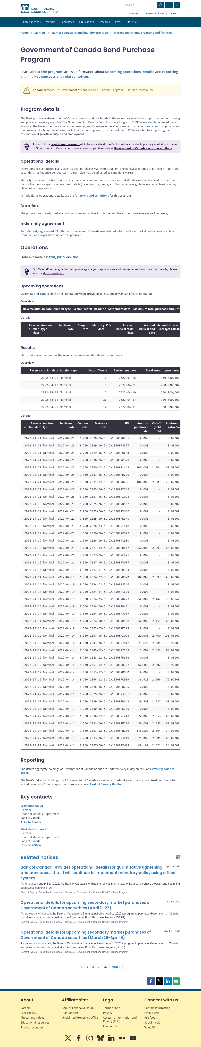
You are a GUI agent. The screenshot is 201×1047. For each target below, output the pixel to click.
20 (105, 967)
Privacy (107, 1013)
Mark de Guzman (32, 829)
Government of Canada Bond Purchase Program (102, 892)
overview (79, 355)
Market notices (54, 892)
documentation (53, 273)
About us (133, 13)
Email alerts (151, 1013)
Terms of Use (111, 1008)
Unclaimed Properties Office (80, 1017)
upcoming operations (123, 71)
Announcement (43, 90)
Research (104, 21)
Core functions (32, 21)
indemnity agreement (39, 231)
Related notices (39, 857)
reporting (170, 71)
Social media (152, 1022)
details (44, 294)
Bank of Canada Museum (78, 1008)
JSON (61, 257)
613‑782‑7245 (29, 845)
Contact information (157, 1008)
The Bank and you (153, 13)
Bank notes (67, 21)
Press (118, 21)
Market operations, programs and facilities (143, 33)
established (154, 122)
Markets (51, 21)
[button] (151, 981)
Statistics (132, 21)
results (148, 71)
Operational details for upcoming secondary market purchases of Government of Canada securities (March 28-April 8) (86, 935)
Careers (173, 13)
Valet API (150, 1027)
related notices (76, 76)
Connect (70, 1013)
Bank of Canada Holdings (107, 784)
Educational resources (35, 1022)
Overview (27, 294)
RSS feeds (150, 1017)
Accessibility (28, 1013)
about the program (46, 71)
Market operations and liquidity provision (79, 33)
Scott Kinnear (30, 806)
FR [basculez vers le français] (169, 5)
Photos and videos (32, 1017)
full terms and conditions (92, 195)
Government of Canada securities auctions (143, 148)
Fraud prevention (32, 1027)
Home (25, 33)
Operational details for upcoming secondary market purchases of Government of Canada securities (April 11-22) (86, 905)
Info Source (110, 1026)
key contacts (45, 76)
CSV (52, 257)
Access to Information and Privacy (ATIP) (120, 1019)
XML (76, 257)
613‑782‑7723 (29, 822)
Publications (86, 21)
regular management (65, 144)
